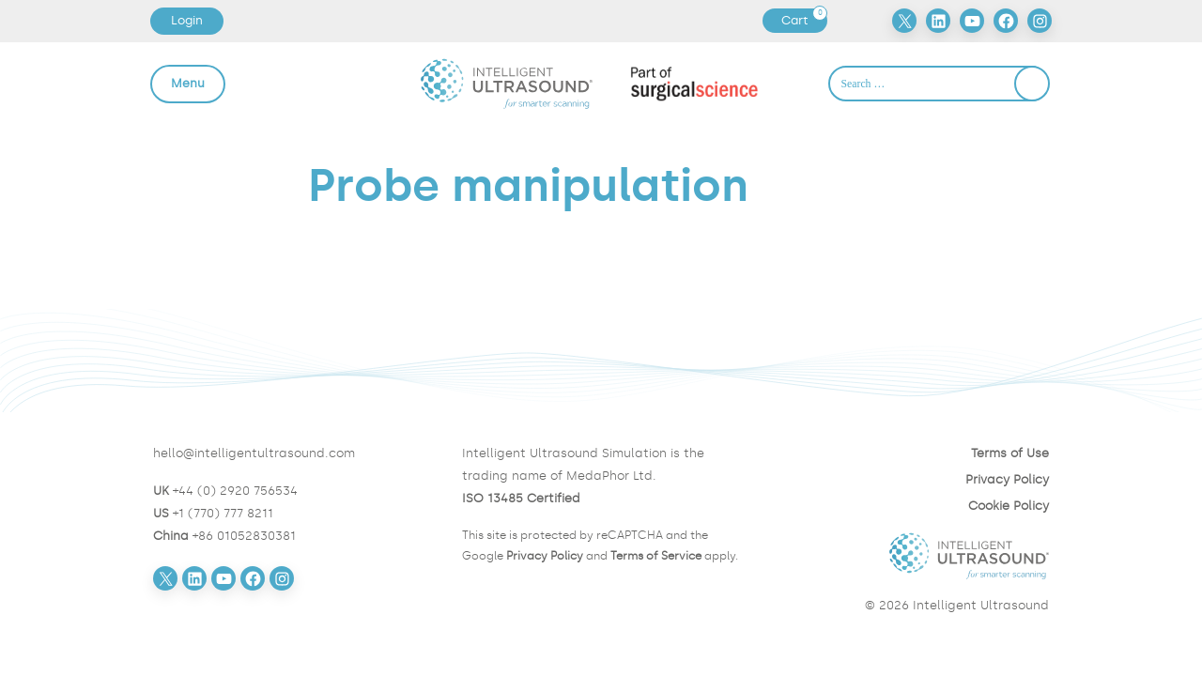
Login (187, 20)
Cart (803, 20)
